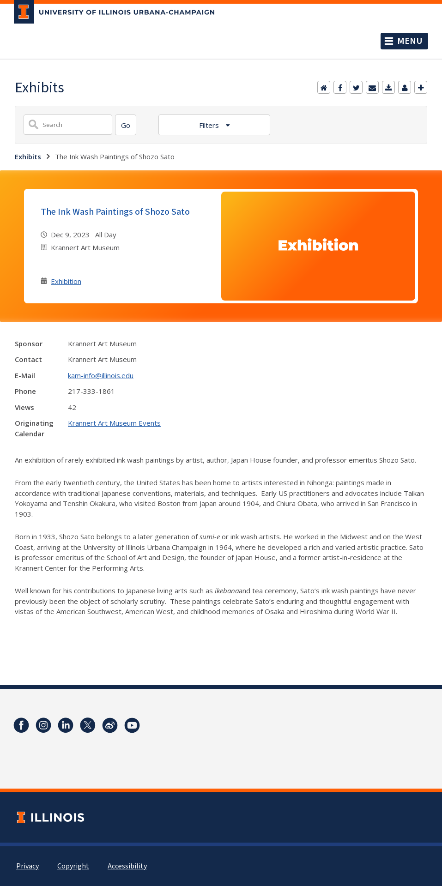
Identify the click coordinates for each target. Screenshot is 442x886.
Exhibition (66, 281)
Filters (210, 125)
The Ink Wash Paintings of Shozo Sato (115, 211)
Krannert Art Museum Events (114, 423)
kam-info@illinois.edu (100, 375)
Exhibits (28, 156)
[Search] (125, 125)
